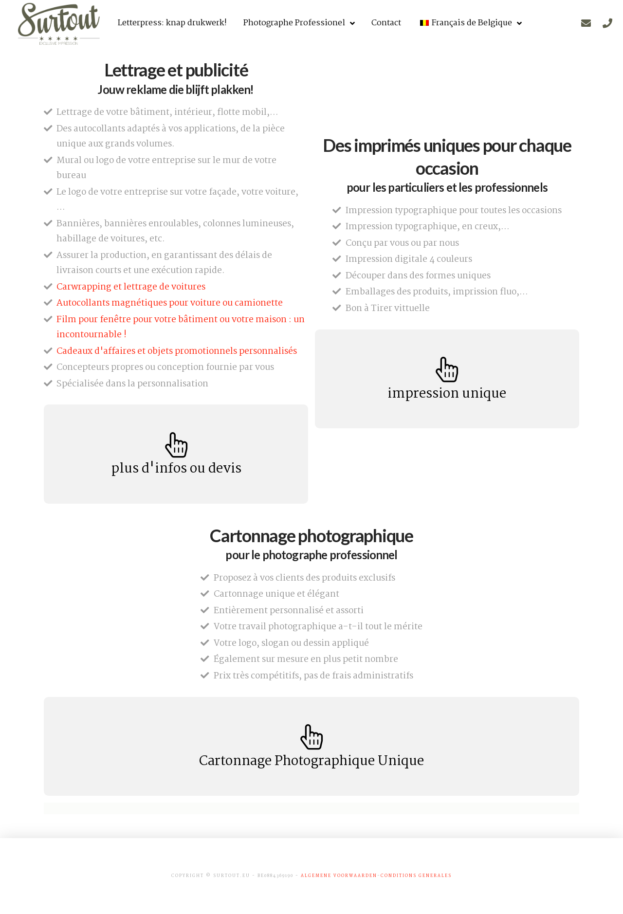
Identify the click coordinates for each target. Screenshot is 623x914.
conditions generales (416, 876)
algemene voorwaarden (339, 876)
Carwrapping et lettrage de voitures (130, 287)
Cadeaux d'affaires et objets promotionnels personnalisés (176, 351)
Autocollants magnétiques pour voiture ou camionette (169, 303)
